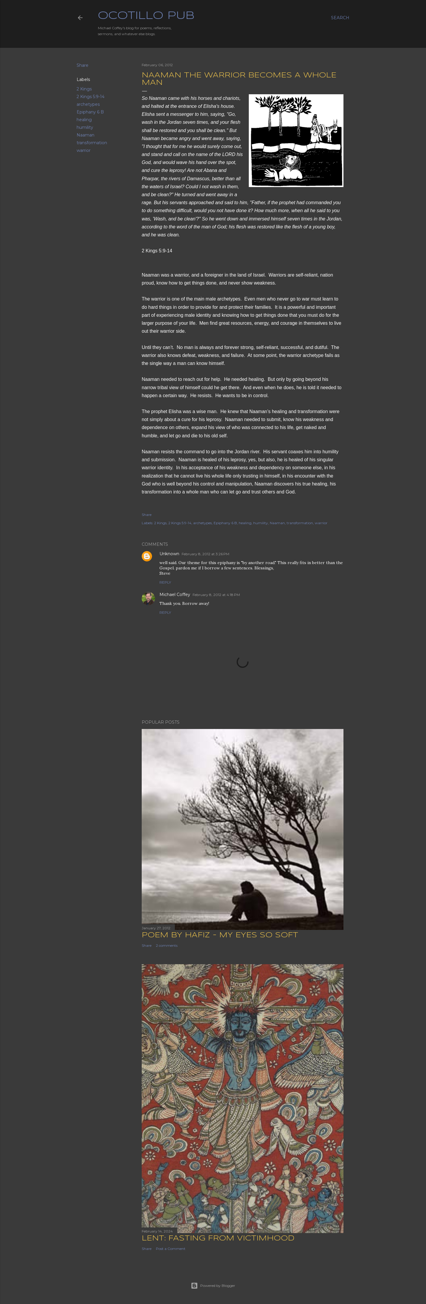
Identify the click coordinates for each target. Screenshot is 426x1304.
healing (84, 119)
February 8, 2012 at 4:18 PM (216, 594)
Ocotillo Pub (146, 16)
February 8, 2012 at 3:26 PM (205, 554)
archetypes (88, 104)
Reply (165, 582)
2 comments (167, 945)
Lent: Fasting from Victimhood (218, 1238)
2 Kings (84, 89)
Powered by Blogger (213, 1285)
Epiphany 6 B (90, 112)
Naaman (85, 135)
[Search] (340, 18)
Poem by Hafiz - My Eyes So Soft (220, 935)
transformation (92, 142)
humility (85, 127)
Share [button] (82, 65)
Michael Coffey (174, 594)
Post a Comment (170, 1248)
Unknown (169, 553)
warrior (84, 150)
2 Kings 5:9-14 (90, 96)
